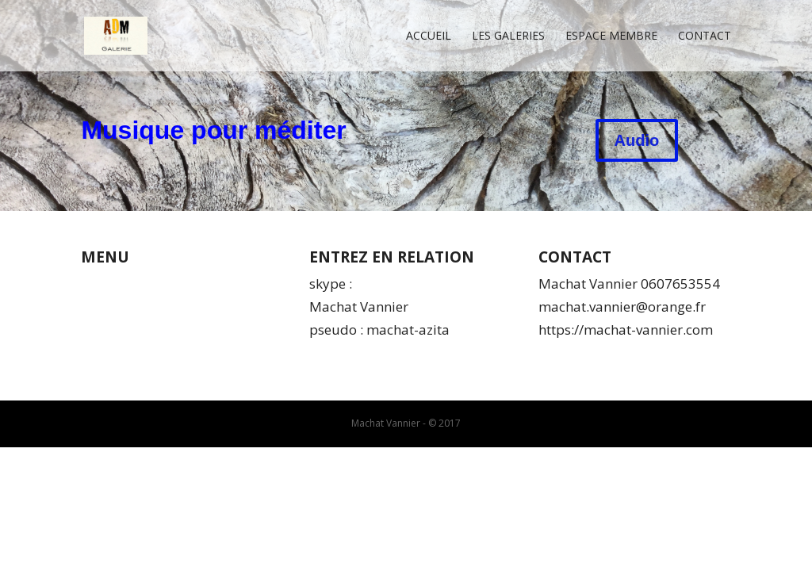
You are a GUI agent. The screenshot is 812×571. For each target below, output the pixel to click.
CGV (93, 306)
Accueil (428, 36)
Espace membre (611, 36)
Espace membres (135, 352)
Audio (637, 140)
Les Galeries (508, 36)
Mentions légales (134, 329)
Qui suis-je (114, 283)
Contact (704, 36)
